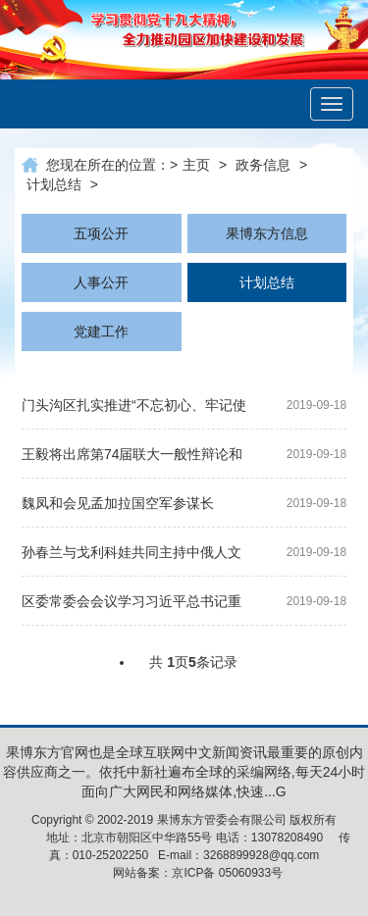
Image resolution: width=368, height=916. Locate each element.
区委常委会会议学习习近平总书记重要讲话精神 (131, 604)
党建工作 (101, 331)
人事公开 (101, 282)
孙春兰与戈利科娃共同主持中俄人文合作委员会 (131, 555)
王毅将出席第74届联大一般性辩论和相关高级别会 (132, 457)
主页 (196, 165)
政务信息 (263, 165)
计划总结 (53, 184)
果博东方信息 (267, 233)
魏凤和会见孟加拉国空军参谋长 (118, 503)
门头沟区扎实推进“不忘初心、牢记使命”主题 (134, 408)
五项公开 (101, 233)
